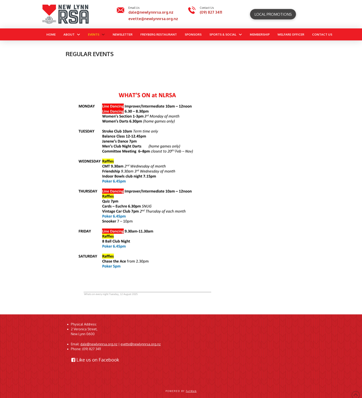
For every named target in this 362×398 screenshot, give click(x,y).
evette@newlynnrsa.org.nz (153, 18)
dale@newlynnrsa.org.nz (150, 12)
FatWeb (191, 391)
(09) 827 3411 (211, 12)
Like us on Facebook (95, 360)
